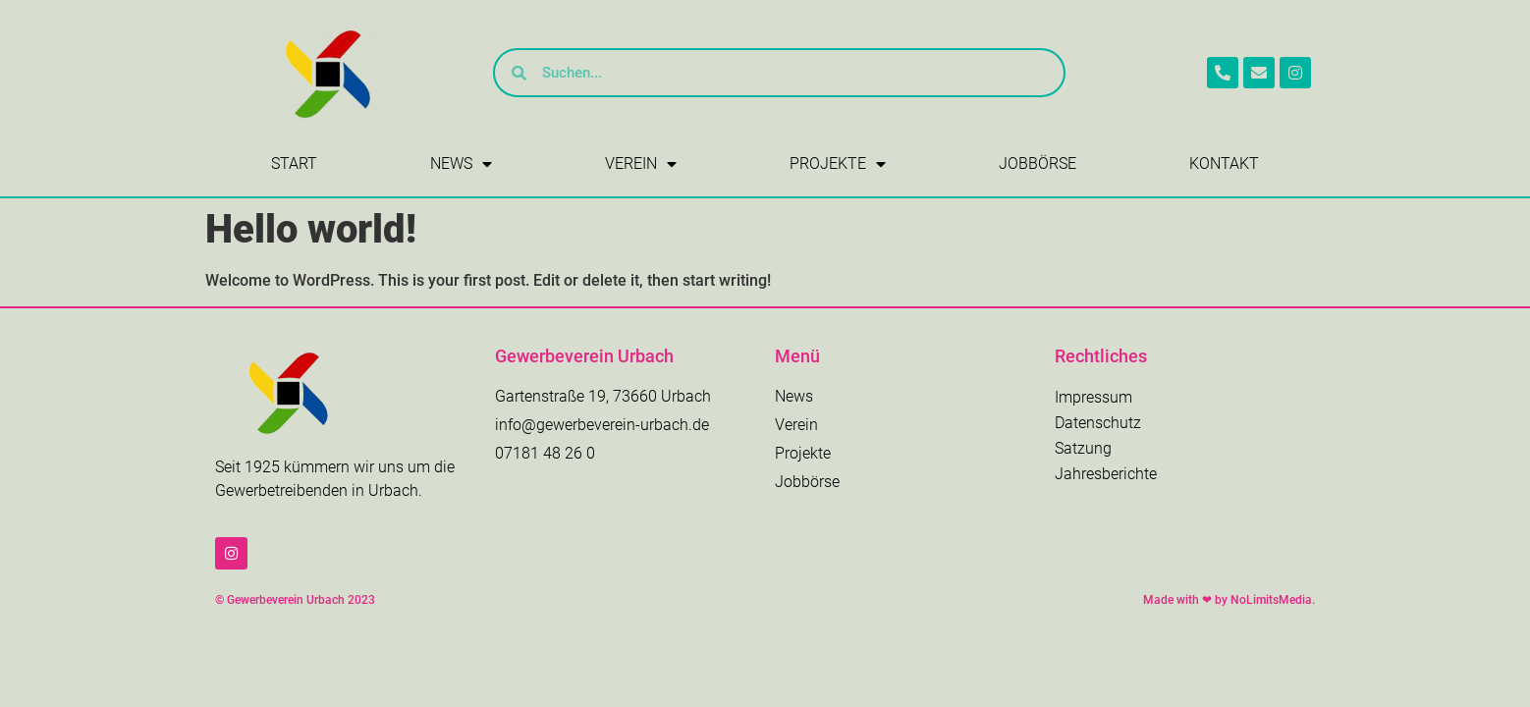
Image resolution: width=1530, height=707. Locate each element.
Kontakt (1224, 163)
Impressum (1093, 397)
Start (294, 163)
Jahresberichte (1106, 473)
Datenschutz (1098, 422)
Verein (641, 164)
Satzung (1083, 448)
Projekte (838, 164)
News (461, 164)
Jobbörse (1037, 163)
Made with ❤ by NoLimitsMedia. (1229, 600)
